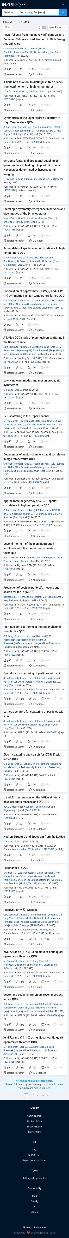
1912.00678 (36, 142)
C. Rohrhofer (9, 127)
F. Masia (28, 179)
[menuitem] (52, 4)
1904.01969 (9, 229)
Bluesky (34, 1201)
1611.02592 (36, 608)
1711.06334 (35, 436)
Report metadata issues (34, 1160)
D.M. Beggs (39, 179)
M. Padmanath (10, 421)
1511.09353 (9, 891)
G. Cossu (14, 130)
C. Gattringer (17, 134)
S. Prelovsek (9, 678)
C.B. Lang (33, 91)
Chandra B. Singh (12, 48)
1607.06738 (53, 732)
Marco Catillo (10, 218)
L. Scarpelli (8, 179)
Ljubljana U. (13, 354)
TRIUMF (35, 925)
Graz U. (23, 91)
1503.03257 (9, 1061)
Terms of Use (34, 1132)
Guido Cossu (27, 304)
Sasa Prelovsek (40, 350)
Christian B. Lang (12, 222)
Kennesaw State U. (22, 52)
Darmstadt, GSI (31, 872)
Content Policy (34, 1121)
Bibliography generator (34, 1178)
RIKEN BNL (13, 304)
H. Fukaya (40, 130)
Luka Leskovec (10, 347)
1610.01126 (36, 693)
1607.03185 (9, 778)
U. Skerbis (24, 724)
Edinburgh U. (27, 130)
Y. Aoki (43, 127)
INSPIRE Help (34, 1155)
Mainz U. (12, 767)
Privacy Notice (34, 1126)
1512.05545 (48, 849)
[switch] (42, 27)
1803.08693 (9, 397)
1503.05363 (53, 1015)
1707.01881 (46, 525)
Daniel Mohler (10, 597)
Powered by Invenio (34, 1227)
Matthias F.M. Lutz (12, 872)
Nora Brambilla (10, 883)
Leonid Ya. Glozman (37, 218)
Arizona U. (25, 347)
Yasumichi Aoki (41, 300)
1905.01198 (9, 190)
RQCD (6, 557)
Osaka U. (58, 261)
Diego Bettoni (39, 880)
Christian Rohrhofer (13, 300)
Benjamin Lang (41, 52)
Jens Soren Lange (24, 876)
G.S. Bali (29, 557)
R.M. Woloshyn (21, 925)
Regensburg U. (24, 350)
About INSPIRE (34, 1116)
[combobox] (38, 12)
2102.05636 (55, 60)
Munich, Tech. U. (28, 883)
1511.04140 (45, 933)
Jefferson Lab (22, 643)
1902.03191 (9, 272)
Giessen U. (39, 876)
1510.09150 (36, 976)
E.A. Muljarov (52, 179)
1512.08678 (9, 818)
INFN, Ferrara (53, 880)
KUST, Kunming (30, 48)
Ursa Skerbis (25, 681)
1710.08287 (35, 482)
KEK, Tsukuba (41, 257)
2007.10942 (9, 99)
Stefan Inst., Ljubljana (35, 354)
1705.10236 (9, 569)
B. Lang (19, 179)
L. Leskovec (29, 636)
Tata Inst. (45, 806)
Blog (34, 1196)
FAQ (34, 1149)
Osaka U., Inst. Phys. (28, 127)
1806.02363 (35, 362)
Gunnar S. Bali (32, 806)
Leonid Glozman (42, 307)
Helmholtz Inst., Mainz (30, 597)
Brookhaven (9, 261)
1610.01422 (9, 654)
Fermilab (7, 922)
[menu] (52, 4)
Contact (34, 1212)
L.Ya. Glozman (10, 91)
